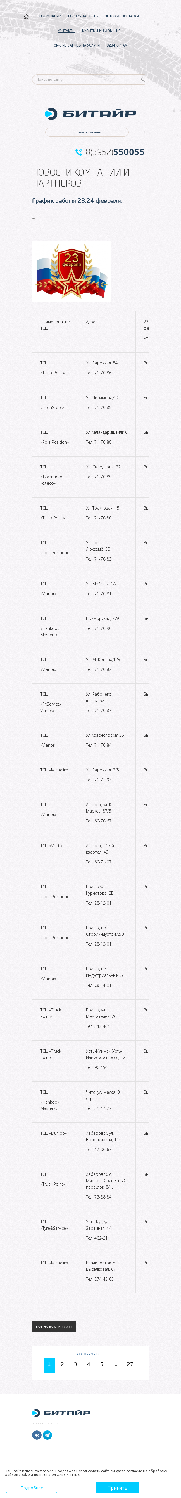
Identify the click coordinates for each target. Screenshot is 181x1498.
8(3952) (115, 152)
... (115, 1364)
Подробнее (31, 1487)
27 (130, 1364)
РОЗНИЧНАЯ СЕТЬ (83, 16)
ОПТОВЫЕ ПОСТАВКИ (122, 16)
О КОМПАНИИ (50, 16)
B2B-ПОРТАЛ (117, 45)
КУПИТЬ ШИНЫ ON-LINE (101, 31)
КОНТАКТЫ (66, 31)
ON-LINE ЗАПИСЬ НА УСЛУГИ (77, 45)
